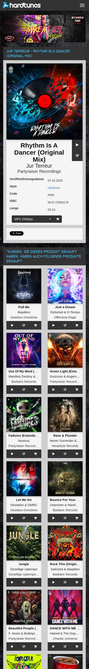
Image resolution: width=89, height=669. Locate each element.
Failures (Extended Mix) (26, 435)
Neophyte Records (65, 446)
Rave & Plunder (65, 435)
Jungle (24, 564)
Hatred (54, 633)
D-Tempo (73, 312)
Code (13, 193)
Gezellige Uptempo (24, 569)
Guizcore (56, 376)
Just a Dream (65, 307)
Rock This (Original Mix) (68, 564)
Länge (14, 208)
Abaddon (23, 312)
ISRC (13, 201)
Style (13, 186)
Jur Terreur (39, 166)
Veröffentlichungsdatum (27, 179)
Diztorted (56, 312)
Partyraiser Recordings (39, 171)
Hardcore (54, 188)
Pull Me (24, 307)
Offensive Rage (65, 317)
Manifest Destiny (20, 376)
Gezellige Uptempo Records (29, 574)
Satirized (57, 569)
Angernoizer (75, 376)
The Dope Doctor (75, 633)
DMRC (32, 505)
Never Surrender (62, 440)
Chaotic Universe (65, 638)
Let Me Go (24, 500)
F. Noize (14, 633)
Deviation (17, 505)
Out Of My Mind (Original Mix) (31, 371)
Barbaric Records (24, 381)
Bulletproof (32, 633)
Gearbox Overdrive (23, 317)
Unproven (57, 505)
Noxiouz (24, 440)
